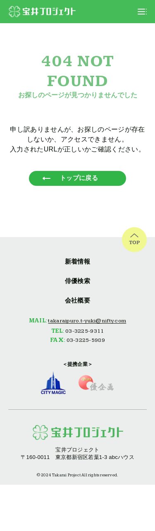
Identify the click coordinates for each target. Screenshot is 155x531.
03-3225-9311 (84, 331)
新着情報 (77, 261)
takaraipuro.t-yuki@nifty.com (87, 320)
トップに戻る (79, 177)
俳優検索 (77, 280)
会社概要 (77, 300)
